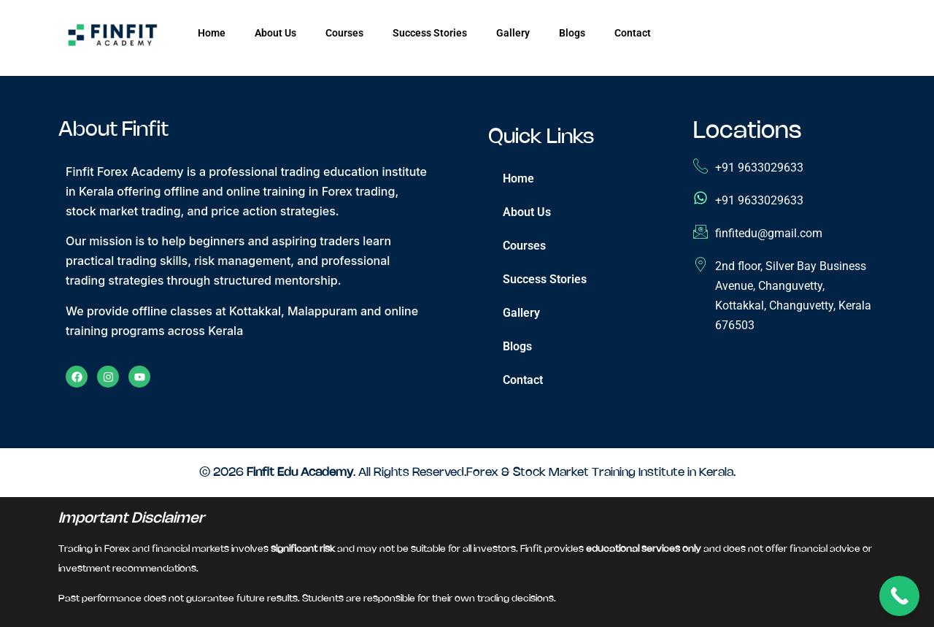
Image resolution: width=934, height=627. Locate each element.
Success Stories (430, 33)
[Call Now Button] (899, 596)
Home (211, 33)
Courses (344, 33)
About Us (275, 33)
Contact (632, 33)
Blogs (572, 33)
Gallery (513, 33)
